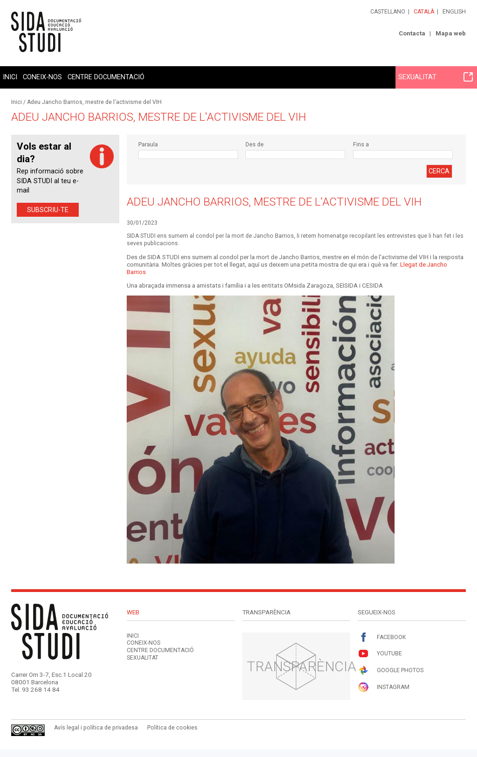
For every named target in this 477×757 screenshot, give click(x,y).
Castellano (387, 11)
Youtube (380, 654)
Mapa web (451, 33)
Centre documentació (106, 77)
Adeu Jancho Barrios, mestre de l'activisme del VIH (94, 102)
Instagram (383, 687)
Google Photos (390, 670)
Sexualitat (435, 77)
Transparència (301, 666)
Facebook (382, 637)
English (454, 11)
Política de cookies (172, 727)
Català (424, 11)
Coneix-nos (42, 77)
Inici (10, 77)
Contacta (412, 33)
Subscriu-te (47, 210)
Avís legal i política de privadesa (96, 727)
